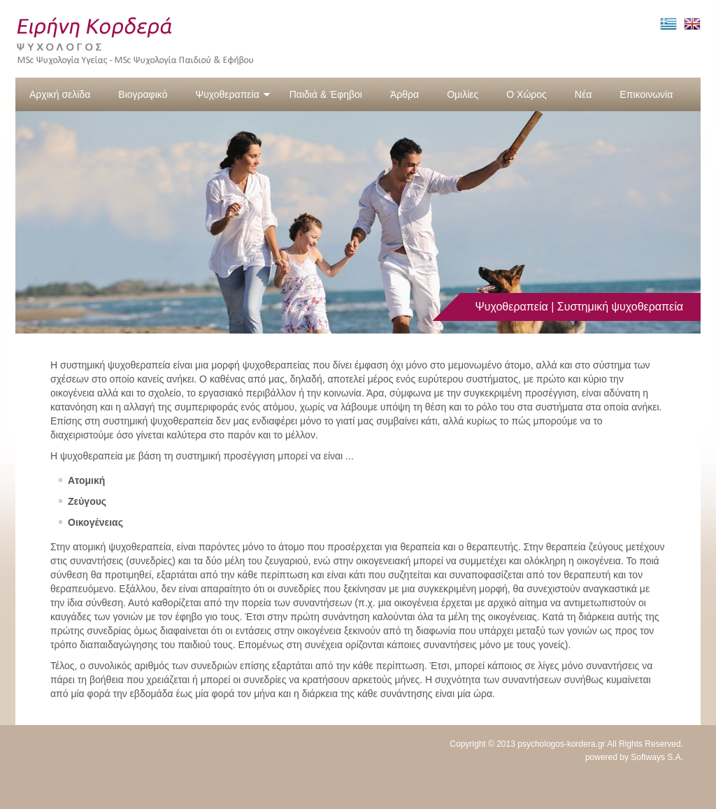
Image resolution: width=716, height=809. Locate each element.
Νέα (583, 94)
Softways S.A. (657, 757)
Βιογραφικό (142, 94)
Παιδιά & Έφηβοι (325, 94)
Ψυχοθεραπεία (232, 94)
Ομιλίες (462, 94)
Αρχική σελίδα (59, 94)
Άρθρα (404, 94)
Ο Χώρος (526, 94)
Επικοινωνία (646, 94)
